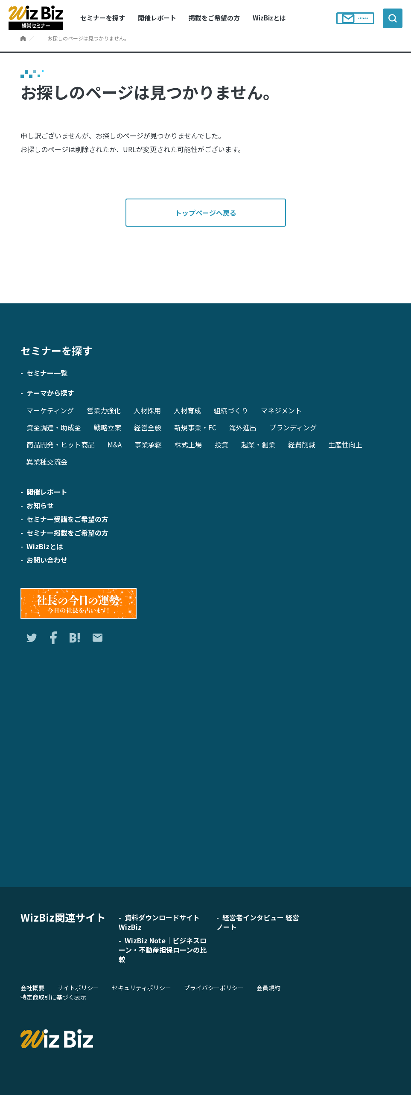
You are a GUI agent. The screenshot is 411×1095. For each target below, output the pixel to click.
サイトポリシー (78, 987)
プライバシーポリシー (214, 987)
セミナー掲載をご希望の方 (67, 532)
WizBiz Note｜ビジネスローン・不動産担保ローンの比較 (163, 949)
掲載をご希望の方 (214, 17)
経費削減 (301, 444)
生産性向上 (345, 444)
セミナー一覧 (46, 373)
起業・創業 (258, 444)
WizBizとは (269, 17)
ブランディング (293, 427)
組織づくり (231, 410)
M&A (115, 444)
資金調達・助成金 (53, 427)
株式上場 (188, 444)
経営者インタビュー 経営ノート (257, 922)
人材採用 (147, 410)
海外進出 (243, 427)
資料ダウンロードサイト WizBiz (159, 922)
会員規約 (268, 987)
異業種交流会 (46, 461)
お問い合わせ (347, 18)
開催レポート (157, 17)
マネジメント (281, 410)
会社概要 (32, 987)
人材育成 (187, 410)
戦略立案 (107, 427)
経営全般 (147, 427)
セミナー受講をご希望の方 (67, 519)
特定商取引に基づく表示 (53, 997)
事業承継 (148, 444)
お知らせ (40, 505)
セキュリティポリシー (141, 987)
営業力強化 (104, 410)
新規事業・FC (195, 427)
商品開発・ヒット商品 (60, 444)
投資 (221, 444)
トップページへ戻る (205, 212)
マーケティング (50, 410)
